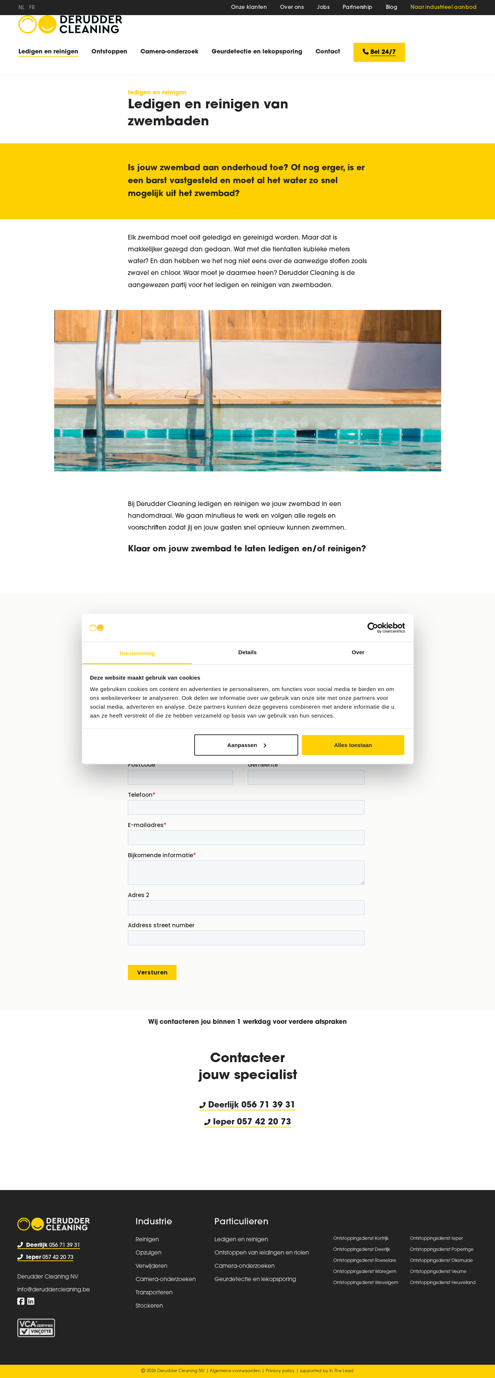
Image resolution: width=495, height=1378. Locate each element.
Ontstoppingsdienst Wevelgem (365, 1283)
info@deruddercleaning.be (53, 1290)
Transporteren (154, 1293)
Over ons (292, 7)
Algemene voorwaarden (235, 1371)
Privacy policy (280, 1371)
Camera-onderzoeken (166, 1280)
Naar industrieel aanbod (444, 7)
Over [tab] (358, 652)
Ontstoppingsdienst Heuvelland (442, 1283)
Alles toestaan (353, 745)
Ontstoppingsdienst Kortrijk (360, 1238)
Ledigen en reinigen (48, 52)
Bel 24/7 (379, 52)
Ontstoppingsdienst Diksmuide (441, 1261)
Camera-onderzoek (169, 52)
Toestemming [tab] (137, 653)
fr (32, 8)
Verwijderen (151, 1266)
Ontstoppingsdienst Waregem (364, 1272)
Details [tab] (247, 652)
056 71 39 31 (268, 1105)
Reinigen (147, 1240)
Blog (392, 7)
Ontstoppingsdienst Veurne (438, 1272)
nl (21, 8)
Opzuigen (148, 1253)
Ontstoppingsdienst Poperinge (442, 1250)
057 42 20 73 (45, 1257)
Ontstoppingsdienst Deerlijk (361, 1250)
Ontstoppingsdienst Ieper (436, 1238)
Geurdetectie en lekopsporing (257, 52)
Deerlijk (220, 1105)
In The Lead (342, 1371)
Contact (328, 52)
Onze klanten (249, 7)
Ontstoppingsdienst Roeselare (364, 1261)
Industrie (154, 1222)
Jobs (323, 7)
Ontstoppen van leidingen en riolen (262, 1253)
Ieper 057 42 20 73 (247, 1122)
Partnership (358, 7)
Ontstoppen (109, 52)
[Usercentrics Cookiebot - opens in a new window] (373, 627)
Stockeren (149, 1306)
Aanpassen (246, 745)
